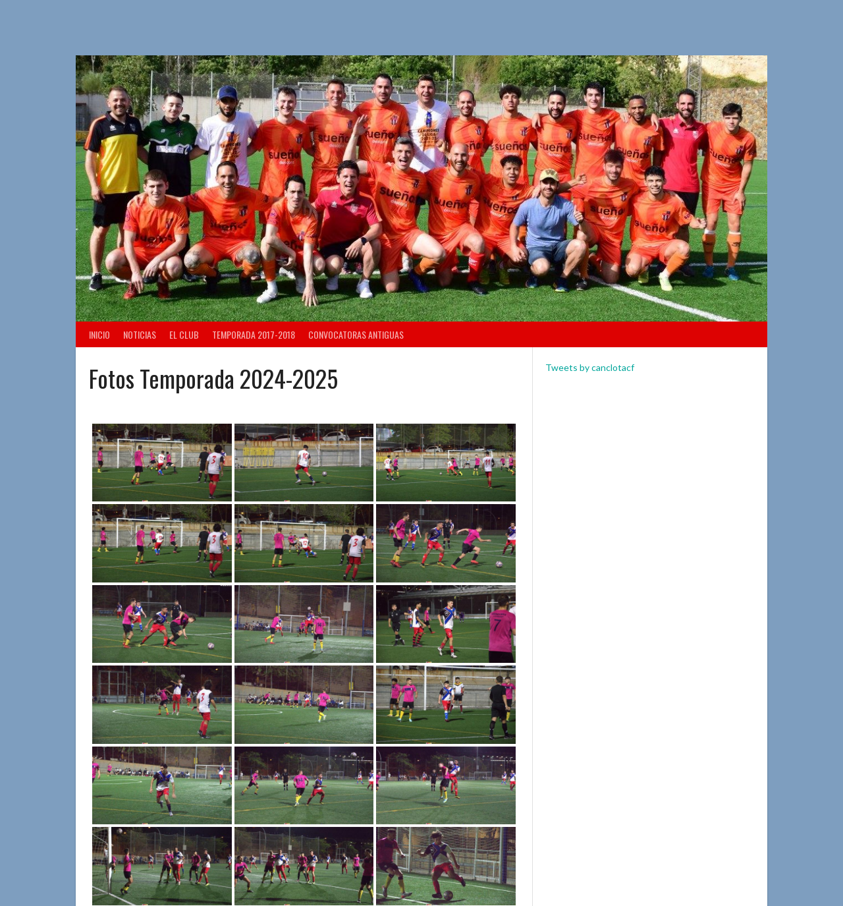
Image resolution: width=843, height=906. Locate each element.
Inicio (99, 334)
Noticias (139, 334)
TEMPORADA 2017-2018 (253, 334)
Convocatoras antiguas (356, 334)
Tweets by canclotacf (589, 367)
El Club (184, 334)
